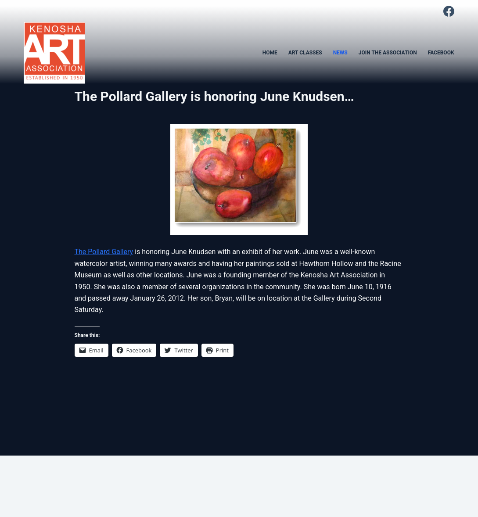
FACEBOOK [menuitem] (441, 53)
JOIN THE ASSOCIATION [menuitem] (388, 53)
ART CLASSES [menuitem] (305, 53)
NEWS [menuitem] (340, 53)
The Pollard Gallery (104, 252)
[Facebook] (448, 11)
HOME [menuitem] (269, 53)
